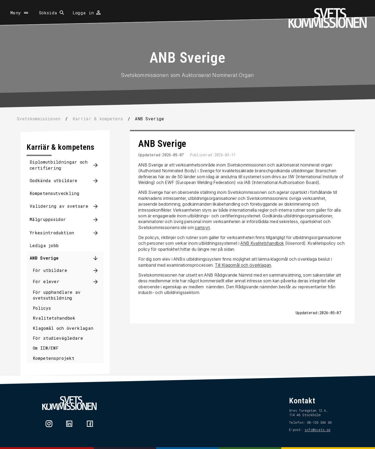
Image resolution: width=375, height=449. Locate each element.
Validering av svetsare (59, 206)
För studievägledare (58, 338)
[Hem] (328, 18)
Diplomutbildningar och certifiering (59, 164)
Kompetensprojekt (54, 358)
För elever (46, 281)
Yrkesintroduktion (52, 232)
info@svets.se (317, 430)
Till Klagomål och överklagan (242, 265)
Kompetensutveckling (55, 193)
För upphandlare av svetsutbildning (57, 295)
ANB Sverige (44, 258)
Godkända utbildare (54, 180)
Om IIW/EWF (46, 348)
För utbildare (50, 270)
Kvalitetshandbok (54, 318)
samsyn (201, 227)
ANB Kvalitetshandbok (261, 243)
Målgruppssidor (48, 219)
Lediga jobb (44, 245)
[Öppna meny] (19, 13)
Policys (42, 308)
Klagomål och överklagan (63, 328)
